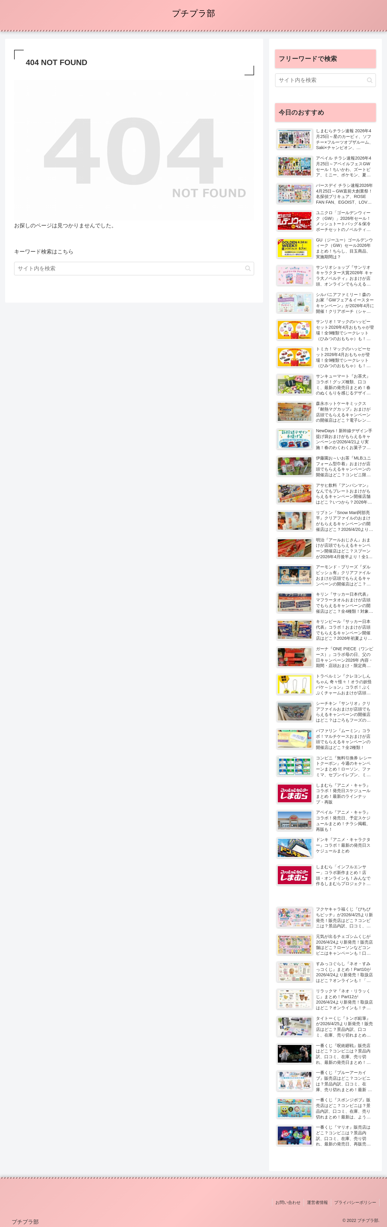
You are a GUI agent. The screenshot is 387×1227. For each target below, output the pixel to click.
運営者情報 (317, 1202)
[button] (248, 268)
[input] (134, 268)
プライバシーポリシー (355, 1202)
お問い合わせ (288, 1202)
